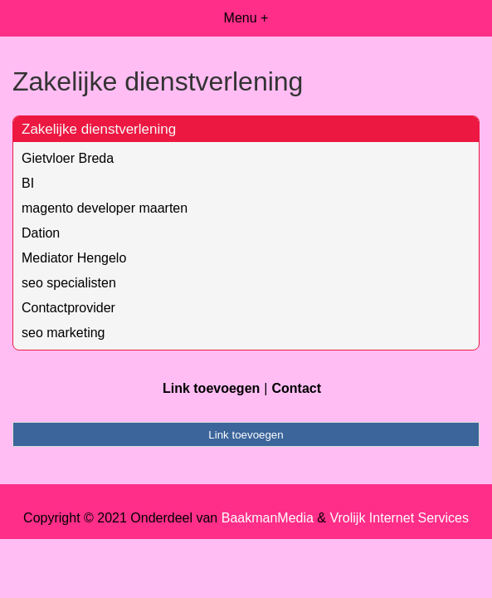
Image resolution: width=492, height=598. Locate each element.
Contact (296, 388)
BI (28, 183)
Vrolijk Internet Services (398, 518)
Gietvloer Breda (68, 158)
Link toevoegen (211, 388)
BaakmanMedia (268, 518)
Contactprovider (68, 308)
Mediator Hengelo (74, 258)
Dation (41, 233)
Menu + (246, 18)
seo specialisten (69, 283)
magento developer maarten (105, 208)
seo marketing (63, 333)
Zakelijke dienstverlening (99, 129)
